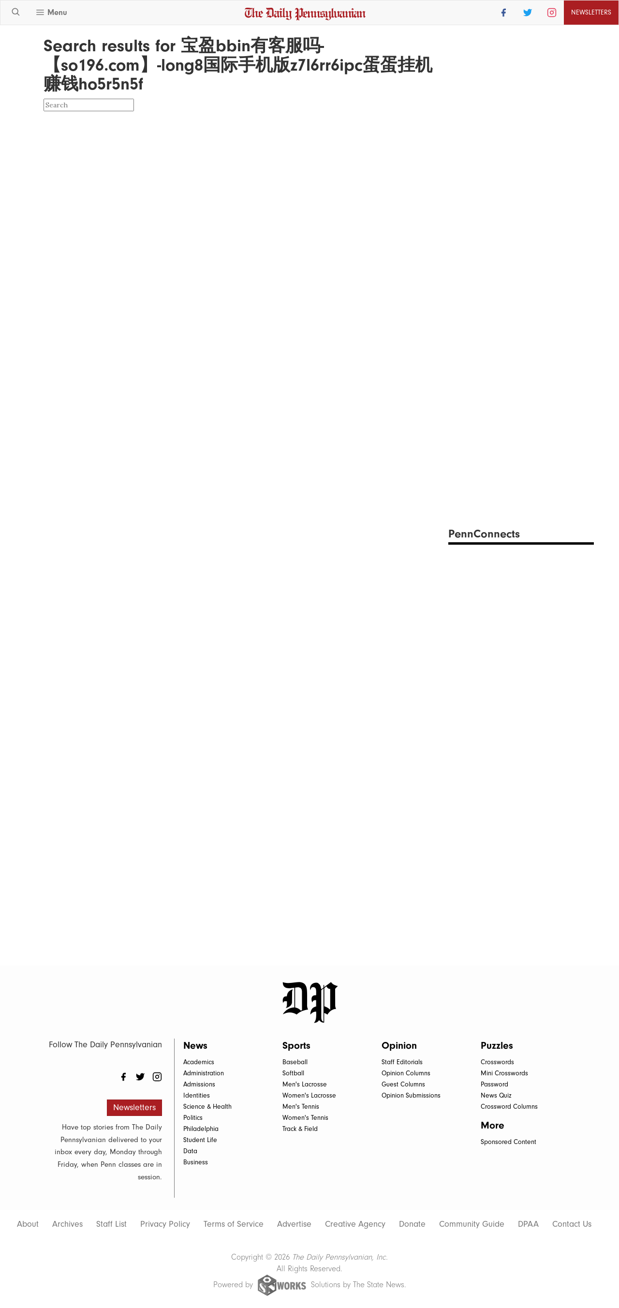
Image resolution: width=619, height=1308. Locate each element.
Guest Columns (403, 1084)
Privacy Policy (165, 1224)
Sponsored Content (508, 1142)
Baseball (295, 1062)
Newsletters (591, 12)
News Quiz (496, 1095)
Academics (198, 1062)
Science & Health (207, 1106)
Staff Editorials (402, 1062)
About (28, 1224)
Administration (203, 1073)
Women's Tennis (305, 1118)
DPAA (528, 1224)
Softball (293, 1073)
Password (494, 1084)
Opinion (399, 1045)
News (195, 1045)
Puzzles (497, 1045)
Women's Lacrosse (309, 1095)
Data (190, 1151)
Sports (296, 1045)
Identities (196, 1095)
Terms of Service (234, 1224)
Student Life (200, 1140)
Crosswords (497, 1062)
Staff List (111, 1224)
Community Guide (471, 1224)
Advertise (294, 1224)
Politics (193, 1118)
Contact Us (571, 1224)
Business (195, 1162)
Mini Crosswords (504, 1073)
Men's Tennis (300, 1106)
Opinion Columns (406, 1073)
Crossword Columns (509, 1106)
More (492, 1125)
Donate (412, 1224)
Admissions (199, 1084)
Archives (67, 1224)
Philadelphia (201, 1129)
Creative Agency (355, 1224)
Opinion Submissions (411, 1095)
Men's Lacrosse (304, 1084)
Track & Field (300, 1129)
